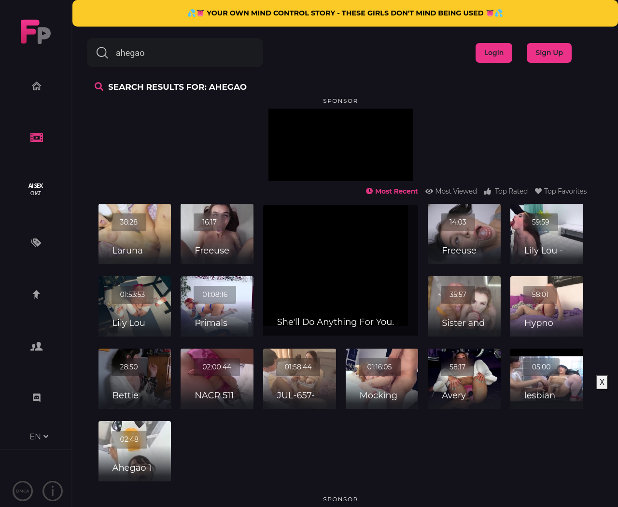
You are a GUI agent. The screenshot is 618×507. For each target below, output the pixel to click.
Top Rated (506, 191)
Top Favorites (561, 191)
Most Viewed (451, 191)
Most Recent (392, 191)
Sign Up (549, 52)
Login (494, 52)
